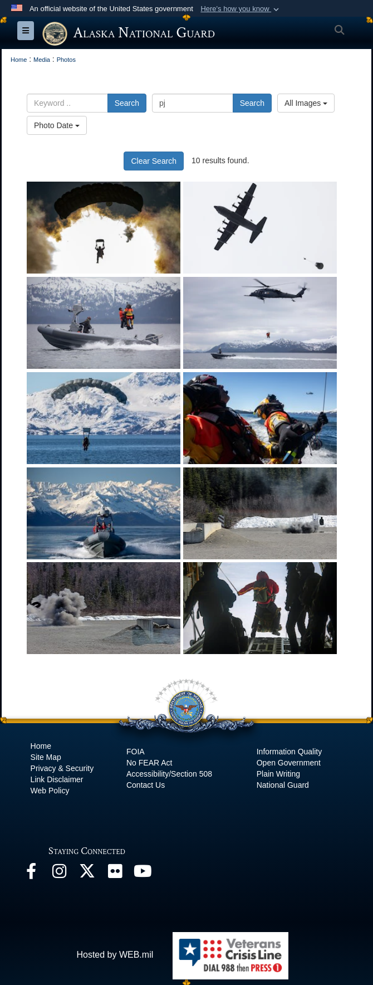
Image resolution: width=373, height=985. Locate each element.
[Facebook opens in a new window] (31, 874)
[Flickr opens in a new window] (115, 874)
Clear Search (153, 161)
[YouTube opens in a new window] (142, 874)
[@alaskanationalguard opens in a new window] (59, 874)
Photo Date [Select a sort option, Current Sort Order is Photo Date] (57, 125)
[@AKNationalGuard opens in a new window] (87, 874)
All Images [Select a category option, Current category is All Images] (305, 103)
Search (127, 103)
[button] (240, 8)
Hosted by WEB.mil (114, 954)
